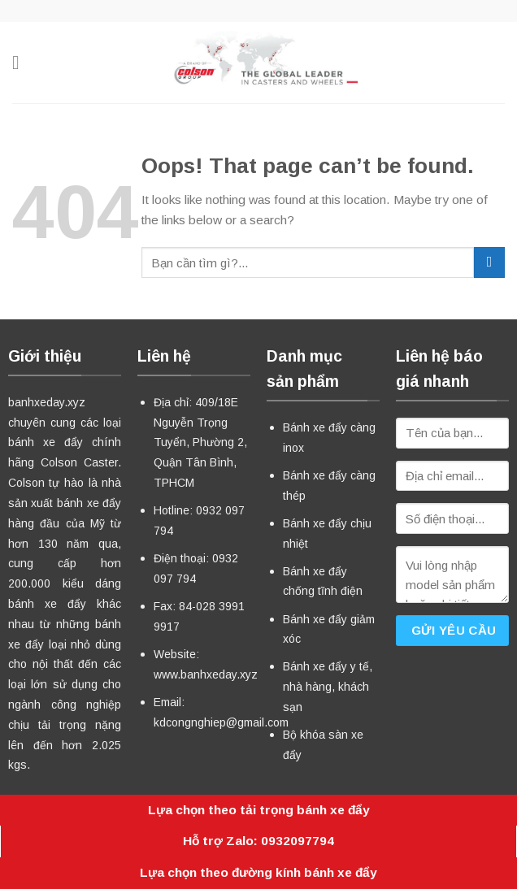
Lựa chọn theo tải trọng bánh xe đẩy (259, 810)
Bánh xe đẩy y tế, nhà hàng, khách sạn (327, 686)
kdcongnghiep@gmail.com (221, 722)
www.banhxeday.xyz (206, 674)
